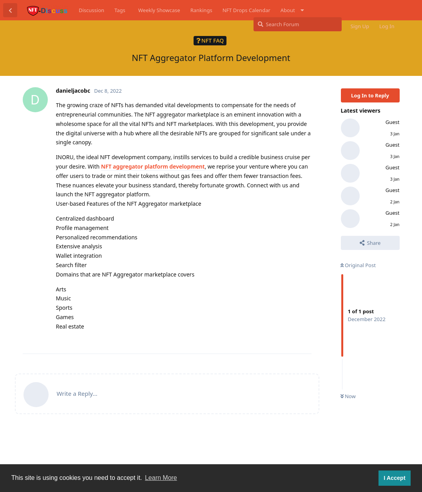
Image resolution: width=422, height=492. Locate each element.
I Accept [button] (394, 478)
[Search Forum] (298, 24)
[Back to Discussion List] (10, 10)
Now (348, 396)
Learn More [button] (161, 477)
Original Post (358, 265)
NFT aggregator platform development (153, 166)
